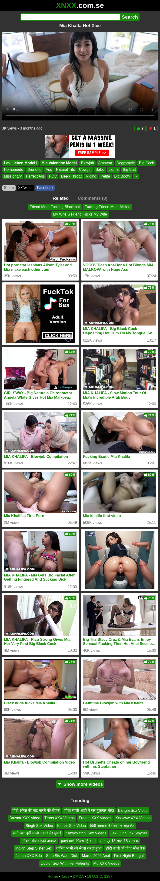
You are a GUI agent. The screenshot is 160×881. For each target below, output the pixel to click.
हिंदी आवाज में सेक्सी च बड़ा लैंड (112, 826)
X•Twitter (25, 188)
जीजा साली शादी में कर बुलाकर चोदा (89, 810)
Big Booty (122, 176)
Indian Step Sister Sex (33, 848)
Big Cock (146, 163)
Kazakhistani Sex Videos (85, 833)
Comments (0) (92, 198)
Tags (65, 876)
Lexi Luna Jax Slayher (128, 833)
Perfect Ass (35, 176)
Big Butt (129, 170)
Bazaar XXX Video (25, 818)
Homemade (13, 170)
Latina (114, 170)
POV (53, 176)
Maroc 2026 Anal (96, 856)
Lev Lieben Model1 (20, 163)
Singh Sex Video (39, 826)
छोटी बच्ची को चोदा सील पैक (125, 848)
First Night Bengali (129, 856)
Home (53, 876)
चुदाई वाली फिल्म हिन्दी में (78, 841)
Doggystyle (126, 163)
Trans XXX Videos (59, 818)
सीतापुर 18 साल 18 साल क (119, 841)
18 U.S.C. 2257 (99, 876)
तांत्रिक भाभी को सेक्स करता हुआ (78, 848)
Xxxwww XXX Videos (132, 818)
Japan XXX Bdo (29, 856)
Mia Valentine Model (59, 163)
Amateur (105, 163)
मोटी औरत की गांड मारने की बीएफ (36, 810)
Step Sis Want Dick (62, 856)
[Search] (70, 17)
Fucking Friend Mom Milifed (107, 207)
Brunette (34, 170)
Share (9, 188)
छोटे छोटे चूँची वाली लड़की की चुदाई (37, 833)
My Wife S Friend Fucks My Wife (80, 214)
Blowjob (87, 163)
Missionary (13, 176)
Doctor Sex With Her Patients (65, 863)
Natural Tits (65, 170)
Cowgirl (85, 170)
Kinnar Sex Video (71, 826)
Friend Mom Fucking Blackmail (55, 207)
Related (61, 198)
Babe (100, 170)
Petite (105, 176)
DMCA (78, 876)
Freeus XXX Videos (95, 818)
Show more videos (80, 784)
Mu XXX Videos (106, 863)
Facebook (45, 188)
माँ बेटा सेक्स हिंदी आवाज (39, 841)
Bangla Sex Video (133, 810)
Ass (49, 170)
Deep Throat (71, 176)
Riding (91, 176)
